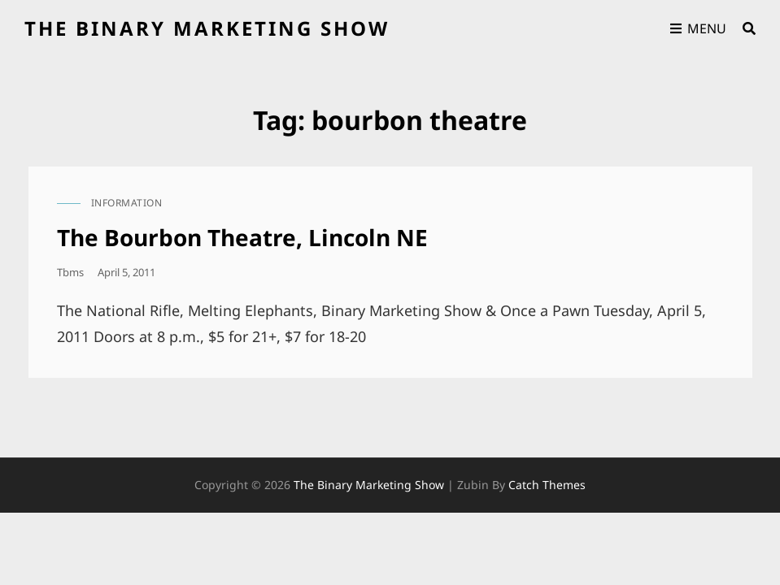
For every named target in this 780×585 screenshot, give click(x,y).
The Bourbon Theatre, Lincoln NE (242, 237)
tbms (70, 272)
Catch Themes (547, 484)
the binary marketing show (207, 28)
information (127, 203)
